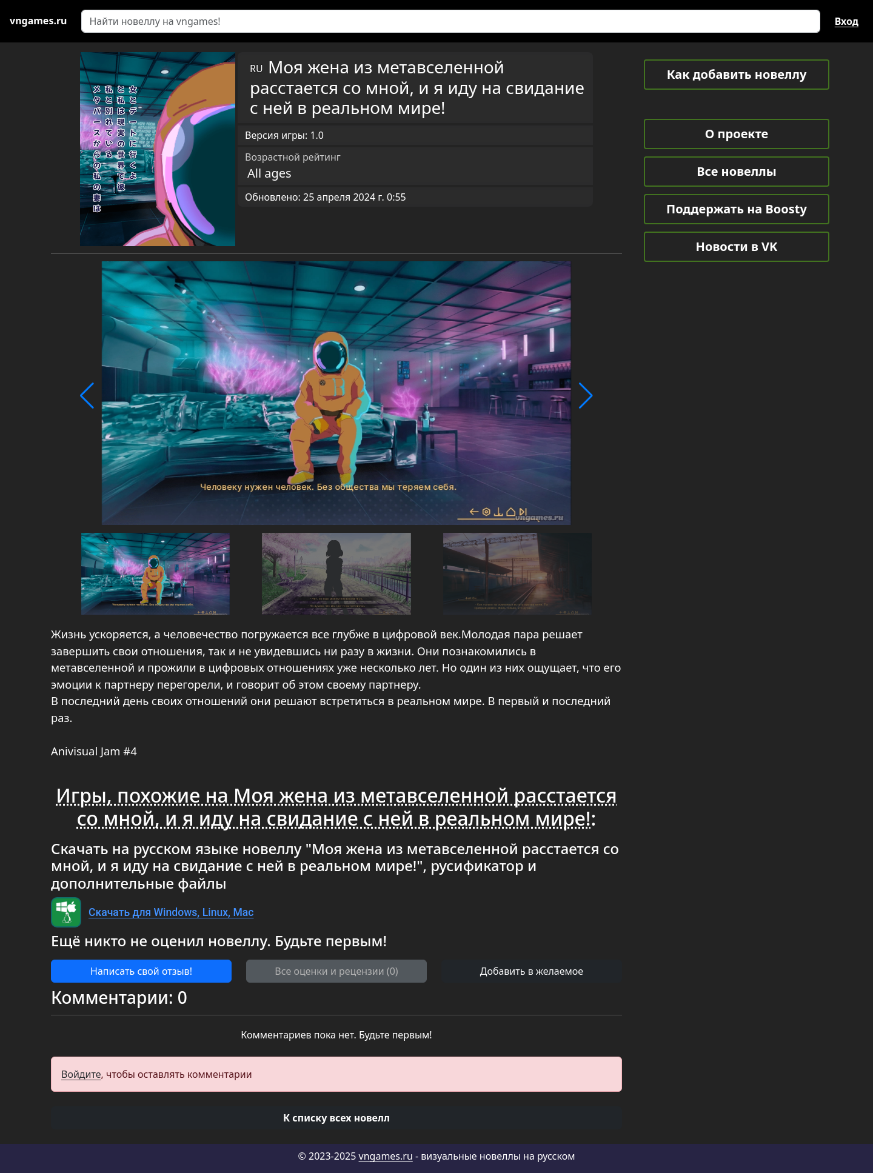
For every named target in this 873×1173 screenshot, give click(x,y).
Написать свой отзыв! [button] (141, 971)
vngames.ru (386, 1156)
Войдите (81, 1074)
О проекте (736, 133)
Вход (846, 21)
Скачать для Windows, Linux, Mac (171, 912)
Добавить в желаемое (531, 971)
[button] (87, 396)
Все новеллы (737, 171)
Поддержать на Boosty (736, 209)
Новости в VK (737, 246)
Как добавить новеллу (737, 74)
